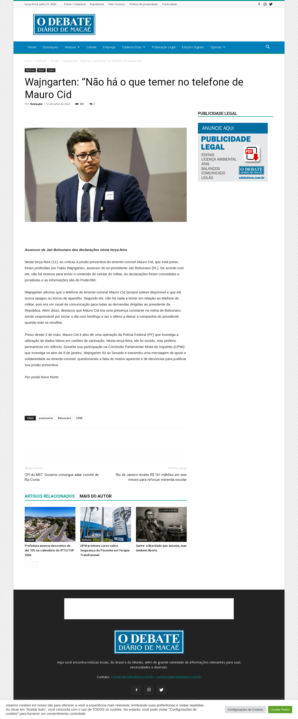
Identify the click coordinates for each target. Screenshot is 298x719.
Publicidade (169, 4)
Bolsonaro (64, 418)
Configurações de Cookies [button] (245, 709)
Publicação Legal (164, 47)
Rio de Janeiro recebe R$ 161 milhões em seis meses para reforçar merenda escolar (151, 477)
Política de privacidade (143, 4)
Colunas (142, 539)
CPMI (79, 418)
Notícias (72, 47)
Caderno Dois (133, 47)
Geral (51, 70)
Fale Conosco (116, 4)
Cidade (92, 47)
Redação (36, 104)
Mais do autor (96, 496)
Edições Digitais (193, 47)
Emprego (109, 47)
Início (28, 61)
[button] (267, 47)
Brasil (55, 61)
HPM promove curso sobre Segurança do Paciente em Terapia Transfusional (104, 550)
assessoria (46, 418)
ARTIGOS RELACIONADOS (50, 496)
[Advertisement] (188, 24)
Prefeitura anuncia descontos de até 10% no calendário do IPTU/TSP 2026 (49, 550)
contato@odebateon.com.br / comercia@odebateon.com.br (156, 677)
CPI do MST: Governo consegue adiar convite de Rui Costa (62, 477)
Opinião (217, 47)
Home (32, 47)
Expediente (97, 4)
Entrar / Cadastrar (75, 4)
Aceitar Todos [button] (280, 709)
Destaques (50, 47)
